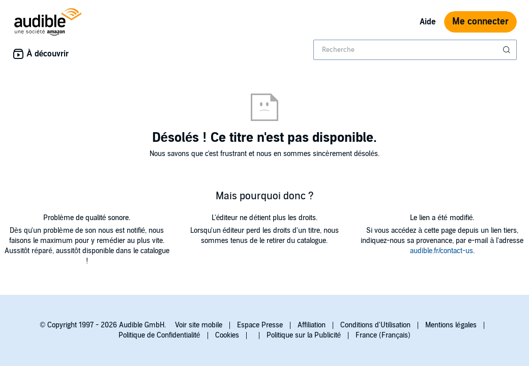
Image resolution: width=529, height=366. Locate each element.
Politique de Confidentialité (159, 335)
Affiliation (312, 325)
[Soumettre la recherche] (507, 50)
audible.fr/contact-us (441, 251)
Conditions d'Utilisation (375, 325)
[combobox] (415, 50)
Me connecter (480, 21)
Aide (428, 22)
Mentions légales (451, 325)
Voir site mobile (198, 325)
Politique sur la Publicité (304, 335)
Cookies (227, 335)
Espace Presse (260, 325)
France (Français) (383, 335)
